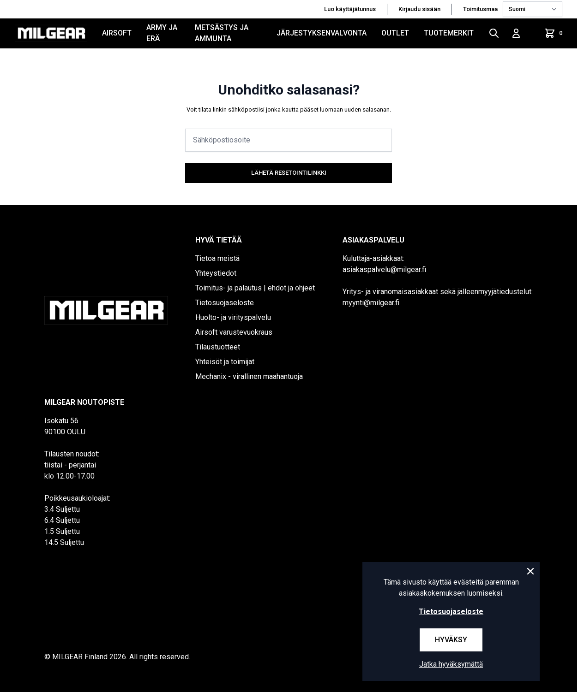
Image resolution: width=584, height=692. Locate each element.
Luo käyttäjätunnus (350, 9)
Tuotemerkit (449, 33)
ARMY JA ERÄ (161, 33)
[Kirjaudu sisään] (516, 33)
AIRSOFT (117, 33)
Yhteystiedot (215, 273)
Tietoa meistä (217, 258)
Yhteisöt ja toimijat (224, 361)
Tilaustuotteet (217, 347)
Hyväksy (451, 639)
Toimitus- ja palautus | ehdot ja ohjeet (255, 288)
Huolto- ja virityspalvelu (233, 317)
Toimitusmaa (481, 9)
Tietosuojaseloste (224, 302)
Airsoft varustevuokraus (233, 332)
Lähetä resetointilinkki (288, 172)
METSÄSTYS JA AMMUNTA (221, 33)
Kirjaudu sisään (419, 9)
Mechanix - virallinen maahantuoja (249, 376)
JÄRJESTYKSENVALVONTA (322, 33)
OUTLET (395, 33)
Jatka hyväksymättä (451, 664)
